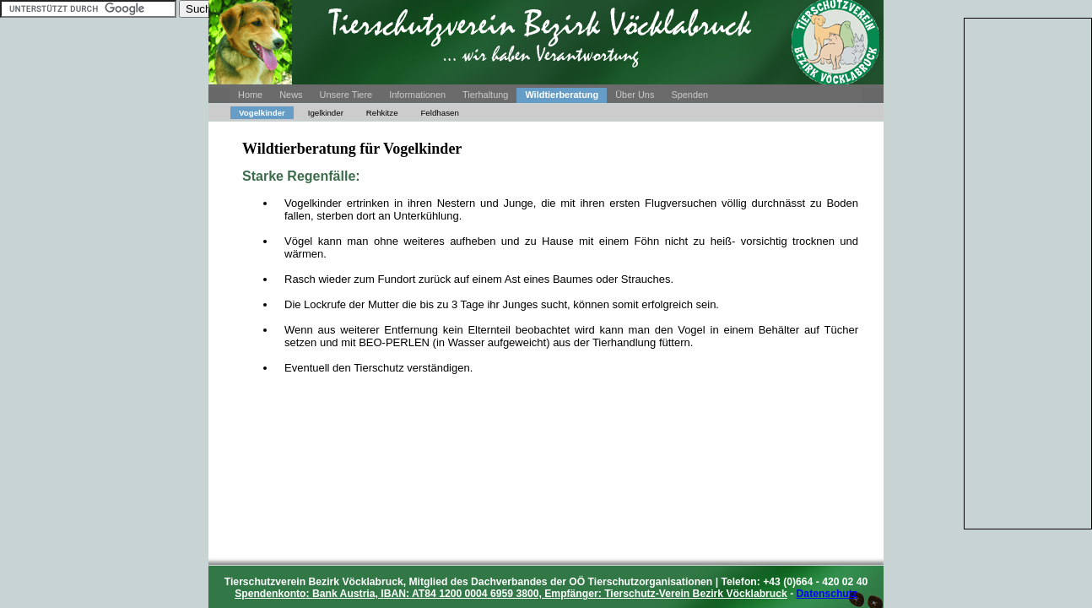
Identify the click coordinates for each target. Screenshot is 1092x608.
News (290, 95)
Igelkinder (325, 112)
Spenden (689, 95)
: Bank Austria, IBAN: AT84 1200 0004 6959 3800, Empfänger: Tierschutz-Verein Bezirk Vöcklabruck (511, 594)
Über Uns (634, 95)
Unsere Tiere (346, 95)
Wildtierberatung (561, 95)
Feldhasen (439, 112)
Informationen (417, 95)
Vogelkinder (262, 112)
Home (250, 95)
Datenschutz (827, 594)
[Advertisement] (1028, 272)
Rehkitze (382, 112)
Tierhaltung (485, 95)
